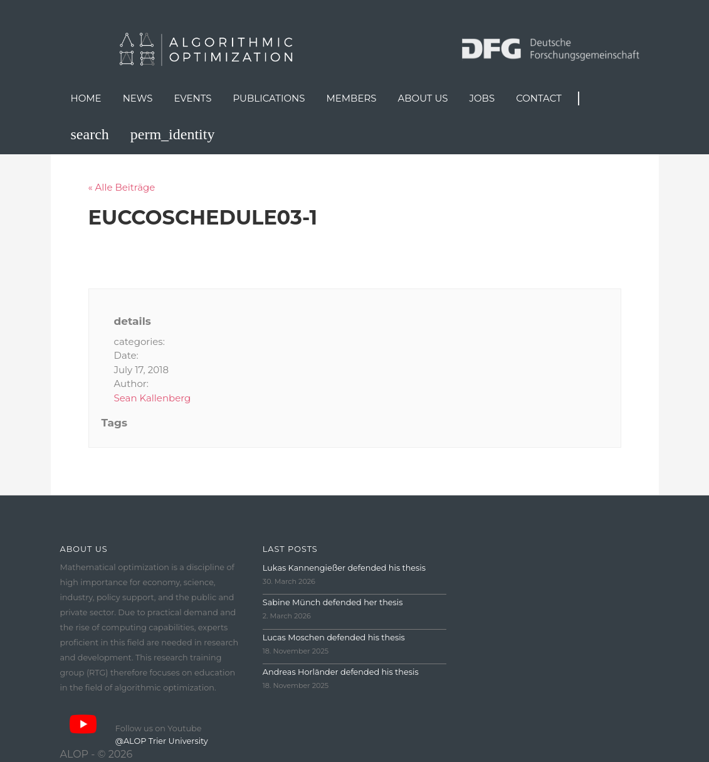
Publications (269, 98)
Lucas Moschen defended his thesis (334, 637)
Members (351, 98)
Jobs (482, 98)
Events (192, 98)
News (138, 98)
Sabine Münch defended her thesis (333, 602)
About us (423, 98)
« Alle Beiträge (121, 187)
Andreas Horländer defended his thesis (341, 672)
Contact (539, 98)
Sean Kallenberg (152, 398)
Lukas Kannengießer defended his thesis (344, 568)
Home (86, 98)
